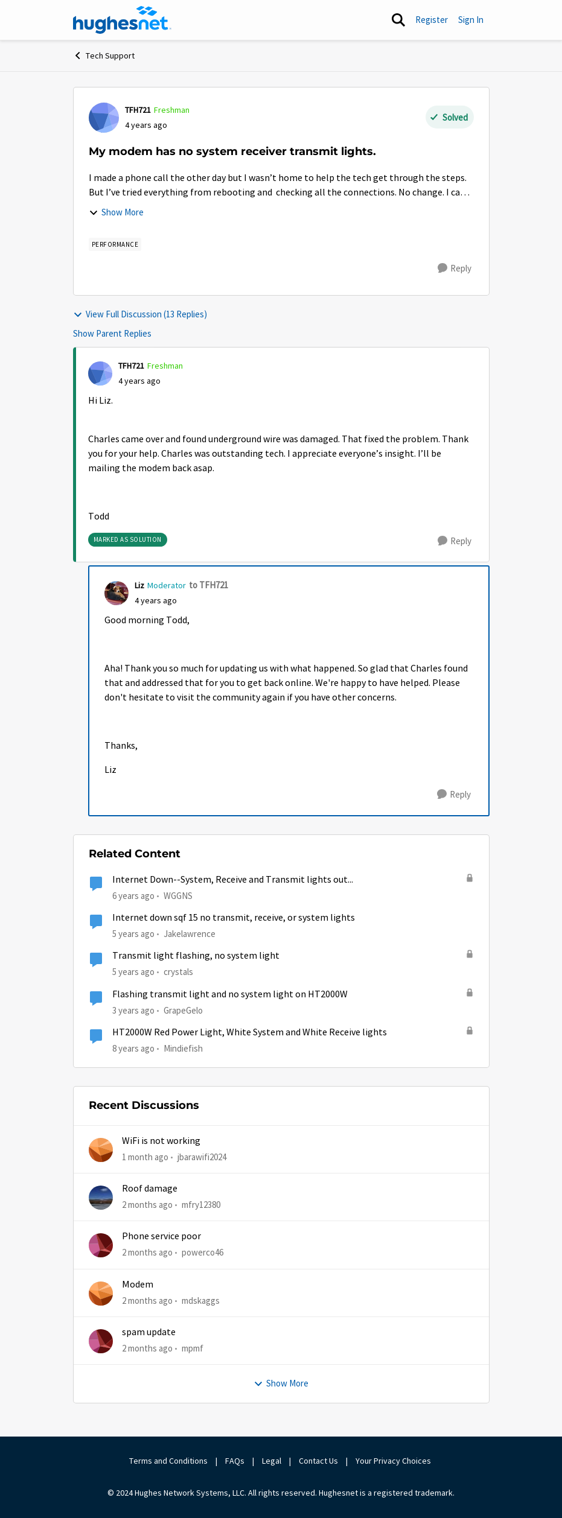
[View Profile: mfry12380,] (101, 1198)
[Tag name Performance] (115, 244)
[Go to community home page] (122, 20)
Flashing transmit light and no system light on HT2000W (230, 994)
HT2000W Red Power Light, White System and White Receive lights (249, 1032)
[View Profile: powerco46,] (101, 1245)
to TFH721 (208, 585)
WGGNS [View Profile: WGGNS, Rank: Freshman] (178, 895)
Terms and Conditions (168, 1460)
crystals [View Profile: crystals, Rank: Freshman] (178, 971)
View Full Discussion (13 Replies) (140, 314)
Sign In (471, 19)
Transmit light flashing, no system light (195, 956)
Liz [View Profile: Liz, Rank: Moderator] (139, 585)
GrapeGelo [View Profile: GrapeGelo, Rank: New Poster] (183, 1009)
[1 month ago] (145, 1157)
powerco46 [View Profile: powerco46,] (202, 1252)
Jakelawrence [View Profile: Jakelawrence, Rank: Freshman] (190, 933)
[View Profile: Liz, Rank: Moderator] (116, 593)
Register (431, 19)
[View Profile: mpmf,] (101, 1341)
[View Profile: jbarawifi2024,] (101, 1150)
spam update (149, 1332)
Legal (271, 1460)
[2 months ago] (147, 1205)
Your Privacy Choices (394, 1460)
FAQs (234, 1460)
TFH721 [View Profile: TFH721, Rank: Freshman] (138, 109)
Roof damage (149, 1189)
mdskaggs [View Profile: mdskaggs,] (201, 1300)
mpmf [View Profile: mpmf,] (192, 1348)
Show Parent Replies (112, 333)
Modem (137, 1284)
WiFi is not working (161, 1141)
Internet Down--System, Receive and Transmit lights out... (232, 880)
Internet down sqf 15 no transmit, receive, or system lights (233, 918)
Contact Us (318, 1460)
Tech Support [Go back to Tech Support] (104, 55)
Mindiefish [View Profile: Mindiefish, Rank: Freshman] (183, 1048)
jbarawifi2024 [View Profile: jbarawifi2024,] (201, 1156)
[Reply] (454, 268)
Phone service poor (161, 1236)
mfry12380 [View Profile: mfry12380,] (201, 1204)
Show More (116, 212)
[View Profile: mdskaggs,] (101, 1293)
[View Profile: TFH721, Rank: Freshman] (104, 118)
